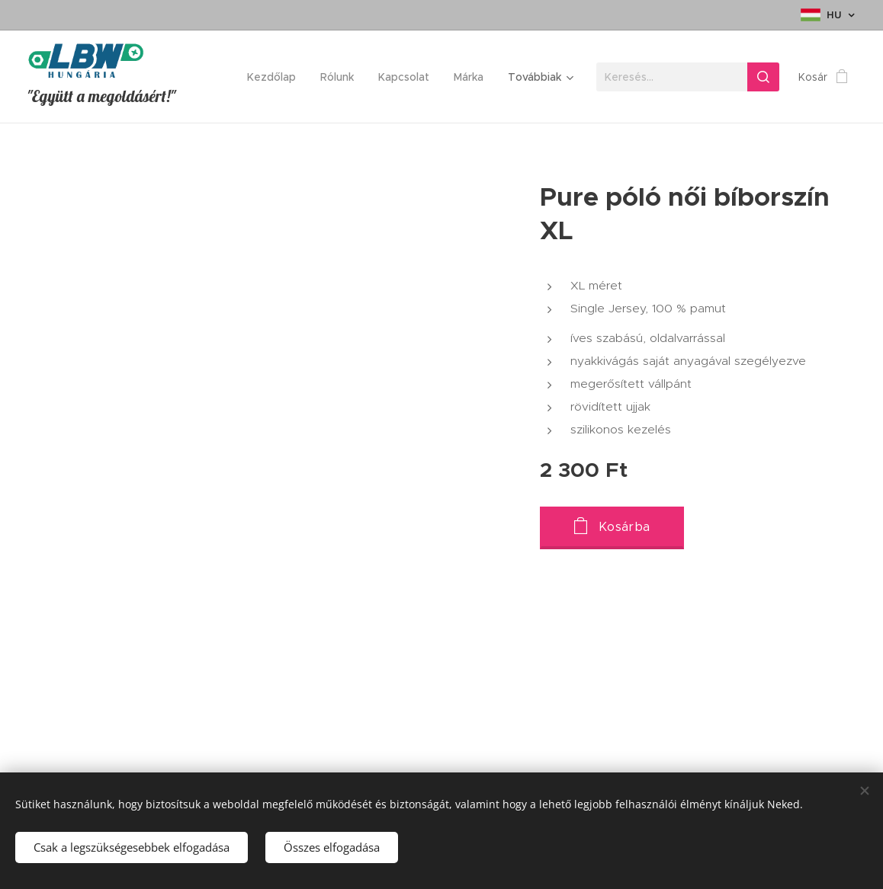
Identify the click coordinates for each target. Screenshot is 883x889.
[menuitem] (275, 77)
